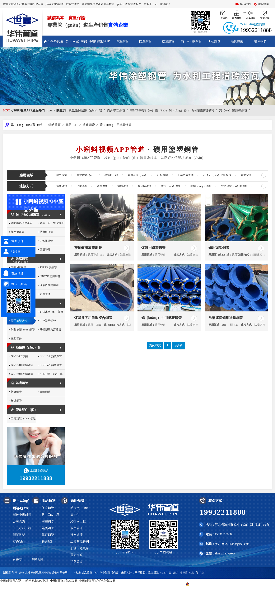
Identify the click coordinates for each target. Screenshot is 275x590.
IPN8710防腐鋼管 (50, 276)
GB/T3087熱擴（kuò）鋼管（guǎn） (19, 358)
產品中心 (71, 124)
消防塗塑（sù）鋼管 (23, 329)
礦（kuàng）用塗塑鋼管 (116, 124)
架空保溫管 (17, 232)
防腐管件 (45, 294)
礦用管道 (76, 528)
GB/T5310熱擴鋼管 (22, 365)
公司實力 (19, 521)
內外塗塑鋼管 (116, 110)
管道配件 (48, 541)
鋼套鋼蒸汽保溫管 (21, 223)
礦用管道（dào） (137, 175)
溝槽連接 (102, 186)
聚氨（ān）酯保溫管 (52, 223)
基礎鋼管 (22, 383)
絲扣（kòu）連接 (171, 186)
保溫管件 (45, 249)
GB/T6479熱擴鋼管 (51, 365)
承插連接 (122, 186)
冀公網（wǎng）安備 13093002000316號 (210, 584)
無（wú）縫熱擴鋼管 (233, 110)
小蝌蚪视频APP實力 (99, 47)
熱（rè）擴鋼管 (191, 41)
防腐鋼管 (145, 41)
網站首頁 (54, 124)
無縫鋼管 (16, 400)
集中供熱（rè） (86, 175)
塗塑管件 (16, 338)
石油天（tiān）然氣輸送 (217, 175)
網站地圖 (263, 4)
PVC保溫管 (46, 240)
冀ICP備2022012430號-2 (166, 584)
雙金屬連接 (144, 186)
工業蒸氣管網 (185, 175)
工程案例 (214, 41)
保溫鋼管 (122, 41)
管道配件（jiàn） (27, 409)
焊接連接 (61, 186)
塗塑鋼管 (168, 41)
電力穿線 (246, 175)
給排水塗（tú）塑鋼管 (51, 313)
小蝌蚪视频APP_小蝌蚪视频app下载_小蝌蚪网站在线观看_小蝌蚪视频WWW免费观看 (57, 580)
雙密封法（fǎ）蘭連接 (234, 186)
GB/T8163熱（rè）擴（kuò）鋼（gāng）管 (158, 110)
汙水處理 (162, 175)
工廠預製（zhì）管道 (23, 418)
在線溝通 (17, 273)
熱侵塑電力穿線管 (50, 329)
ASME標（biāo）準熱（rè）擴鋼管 (51, 375)
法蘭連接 (82, 186)
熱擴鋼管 (48, 528)
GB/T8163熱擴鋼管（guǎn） (51, 358)
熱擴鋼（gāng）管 (28, 347)
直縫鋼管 (45, 391)
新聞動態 (237, 41)
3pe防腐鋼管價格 (202, 110)
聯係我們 (260, 41)
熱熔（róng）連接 (201, 186)
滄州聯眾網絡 (264, 584)
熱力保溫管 (46, 232)
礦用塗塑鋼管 (19, 320)
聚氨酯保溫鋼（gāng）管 (85, 110)
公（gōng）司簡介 (76, 47)
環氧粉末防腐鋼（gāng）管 (49, 287)
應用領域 (26, 175)
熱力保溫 (61, 175)
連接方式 (26, 186)
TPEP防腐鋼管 (48, 267)
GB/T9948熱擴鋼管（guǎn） (22, 375)
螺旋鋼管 (16, 391)
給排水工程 (111, 175)
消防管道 (76, 561)
